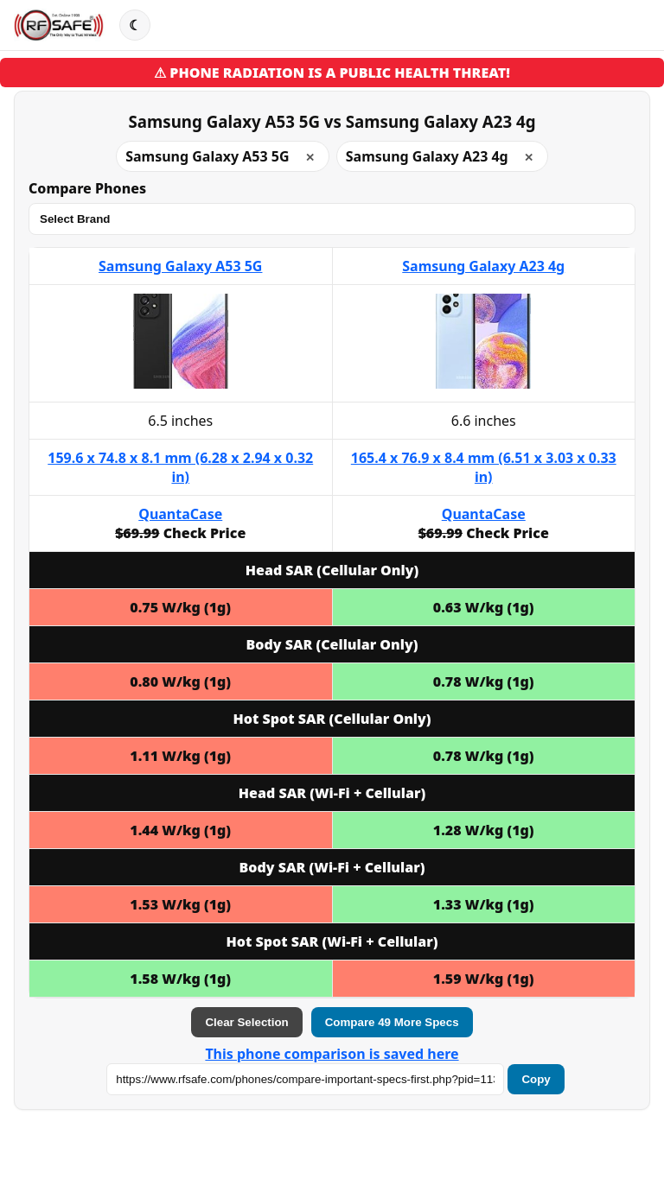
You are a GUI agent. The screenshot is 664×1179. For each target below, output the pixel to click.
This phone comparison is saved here (331, 1053)
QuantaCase (180, 513)
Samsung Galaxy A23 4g (483, 266)
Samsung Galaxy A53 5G (180, 266)
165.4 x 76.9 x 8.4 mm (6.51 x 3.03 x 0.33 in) (483, 467)
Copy (535, 1079)
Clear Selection (246, 1022)
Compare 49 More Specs (392, 1022)
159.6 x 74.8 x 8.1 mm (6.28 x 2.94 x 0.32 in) (180, 467)
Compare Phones (87, 188)
